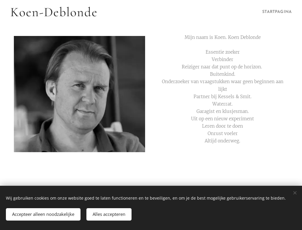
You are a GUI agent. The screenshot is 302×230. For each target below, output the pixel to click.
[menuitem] (273, 12)
